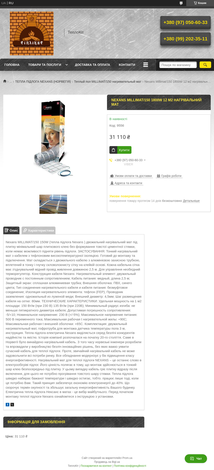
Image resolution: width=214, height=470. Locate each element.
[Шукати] (205, 64)
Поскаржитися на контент (96, 465)
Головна (11, 64)
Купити (124, 150)
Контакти (127, 64)
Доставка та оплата (92, 64)
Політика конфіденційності (130, 465)
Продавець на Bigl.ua (107, 461)
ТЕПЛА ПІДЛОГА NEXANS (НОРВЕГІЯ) (43, 81)
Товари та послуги (44, 64)
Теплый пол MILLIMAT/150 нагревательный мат (107, 81)
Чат (196, 459)
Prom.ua (127, 458)
